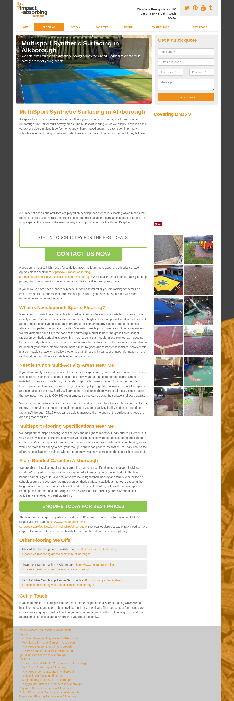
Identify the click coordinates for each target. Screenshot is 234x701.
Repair (128, 27)
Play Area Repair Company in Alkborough (45, 688)
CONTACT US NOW (83, 254)
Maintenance (160, 27)
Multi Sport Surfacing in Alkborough (44, 667)
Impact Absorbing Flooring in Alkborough (45, 630)
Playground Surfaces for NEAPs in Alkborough (52, 684)
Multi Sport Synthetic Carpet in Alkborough (49, 642)
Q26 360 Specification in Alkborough (42, 655)
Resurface (200, 27)
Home (25, 27)
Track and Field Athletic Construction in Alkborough (55, 663)
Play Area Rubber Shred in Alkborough (47, 646)
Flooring (49, 27)
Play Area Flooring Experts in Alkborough (48, 671)
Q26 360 (75, 27)
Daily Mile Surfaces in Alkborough (43, 675)
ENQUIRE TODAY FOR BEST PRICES (83, 506)
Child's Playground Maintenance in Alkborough (49, 692)
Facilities (102, 27)
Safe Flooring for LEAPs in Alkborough (47, 680)
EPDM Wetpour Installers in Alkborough (47, 650)
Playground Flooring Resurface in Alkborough (48, 696)
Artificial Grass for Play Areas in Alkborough (50, 638)
